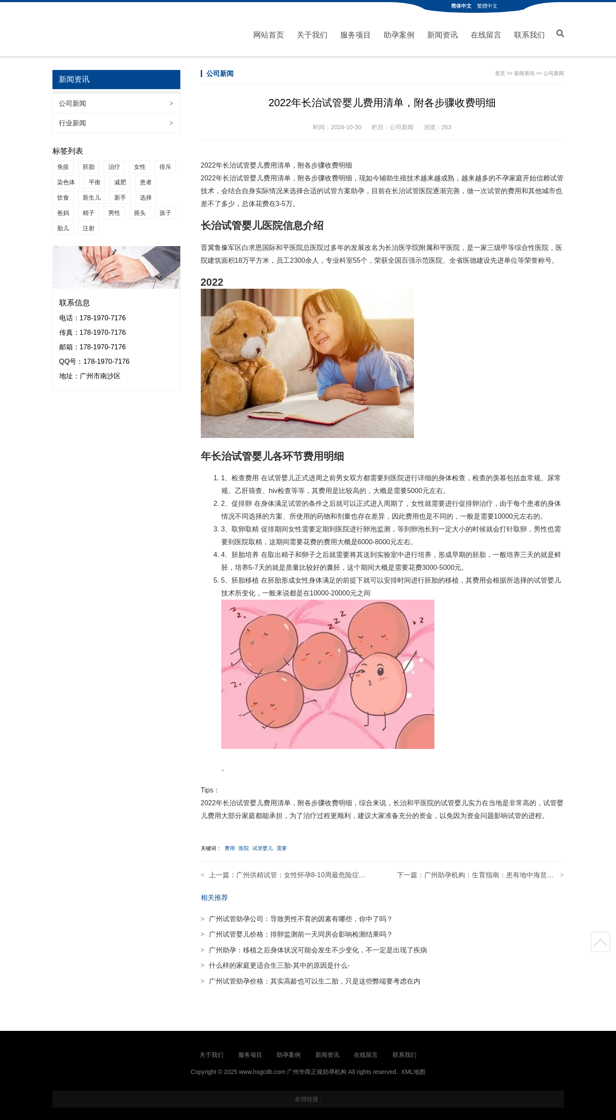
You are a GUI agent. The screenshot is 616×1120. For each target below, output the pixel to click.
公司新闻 (116, 100)
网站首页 (268, 33)
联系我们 (529, 33)
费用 (230, 845)
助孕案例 (399, 33)
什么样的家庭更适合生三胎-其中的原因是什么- (275, 962)
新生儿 (92, 194)
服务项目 (355, 33)
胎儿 (63, 225)
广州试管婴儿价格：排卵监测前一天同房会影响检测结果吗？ (297, 931)
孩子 (165, 209)
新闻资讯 (442, 33)
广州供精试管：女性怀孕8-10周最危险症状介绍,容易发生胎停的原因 (339, 872)
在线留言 (486, 33)
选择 (146, 194)
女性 (140, 163)
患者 (146, 179)
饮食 (63, 194)
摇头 (140, 209)
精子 (89, 209)
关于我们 (312, 33)
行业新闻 (116, 120)
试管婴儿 (262, 845)
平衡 (95, 179)
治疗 (114, 163)
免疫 (63, 163)
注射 (89, 225)
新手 (120, 194)
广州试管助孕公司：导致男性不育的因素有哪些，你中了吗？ (297, 916)
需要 (282, 845)
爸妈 (63, 209)
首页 (500, 70)
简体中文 (461, 6)
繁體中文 (487, 6)
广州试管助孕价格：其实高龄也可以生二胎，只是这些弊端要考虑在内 (310, 978)
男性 (114, 209)
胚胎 (89, 163)
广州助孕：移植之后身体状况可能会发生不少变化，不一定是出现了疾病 (314, 947)
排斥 (165, 163)
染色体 (66, 179)
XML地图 (413, 1068)
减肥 (120, 179)
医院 (244, 845)
